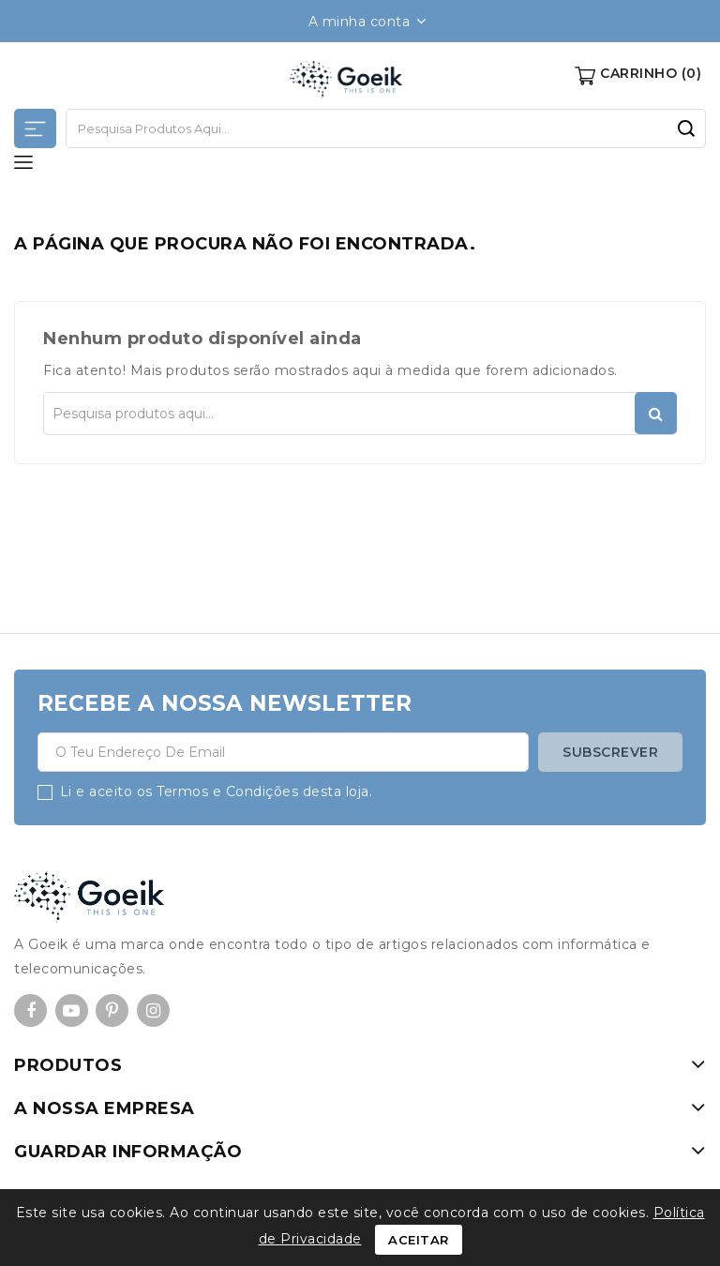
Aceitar (418, 1239)
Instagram (153, 1012)
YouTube (71, 1012)
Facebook (30, 1012)
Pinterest (112, 1012)
